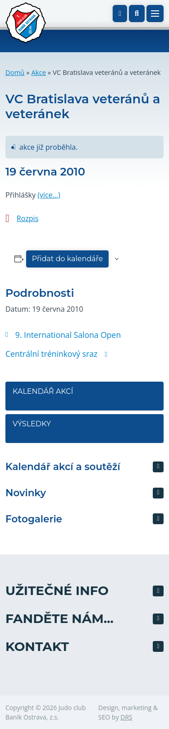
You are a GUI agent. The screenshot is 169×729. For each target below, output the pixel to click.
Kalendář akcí (43, 391)
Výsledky (32, 424)
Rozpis (27, 218)
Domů (14, 72)
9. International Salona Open (63, 334)
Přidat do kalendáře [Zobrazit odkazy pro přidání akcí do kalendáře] (67, 258)
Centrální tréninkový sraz (56, 353)
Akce (38, 72)
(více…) (48, 195)
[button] (137, 13)
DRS (126, 717)
